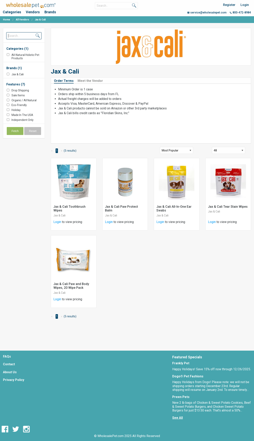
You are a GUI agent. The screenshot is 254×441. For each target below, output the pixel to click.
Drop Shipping (20, 90)
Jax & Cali (18, 74)
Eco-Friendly (19, 105)
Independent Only (23, 119)
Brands (50, 12)
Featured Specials (187, 357)
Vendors (33, 12)
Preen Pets (181, 397)
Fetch (15, 131)
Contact (9, 364)
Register (229, 5)
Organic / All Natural (24, 100)
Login (245, 5)
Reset (33, 131)
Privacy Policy (13, 380)
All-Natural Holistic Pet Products (25, 56)
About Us (10, 372)
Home (6, 19)
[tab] (65, 80)
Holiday (16, 110)
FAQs (7, 356)
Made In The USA (22, 115)
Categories (12, 12)
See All (177, 418)
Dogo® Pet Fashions (187, 376)
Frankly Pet (180, 363)
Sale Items (18, 95)
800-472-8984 (240, 12)
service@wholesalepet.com (207, 12)
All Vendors (22, 19)
